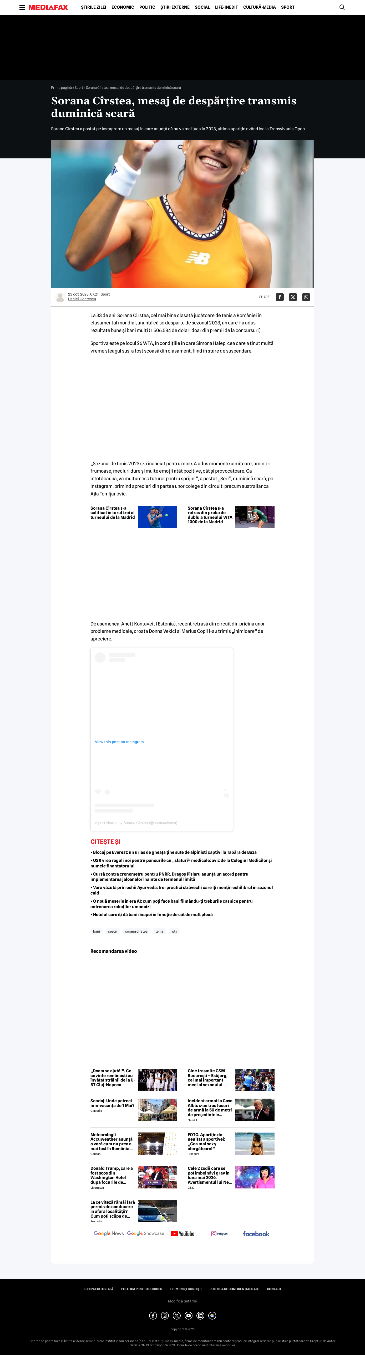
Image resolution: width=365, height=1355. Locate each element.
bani (96, 931)
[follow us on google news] (108, 1234)
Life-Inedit (226, 7)
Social (202, 7)
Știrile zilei (93, 7)
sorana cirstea (136, 931)
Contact (274, 1289)
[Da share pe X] (293, 297)
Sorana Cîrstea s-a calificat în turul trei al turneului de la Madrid (112, 513)
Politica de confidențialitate (234, 1289)
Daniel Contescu (82, 299)
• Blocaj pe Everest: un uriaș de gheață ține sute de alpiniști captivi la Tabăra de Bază (173, 852)
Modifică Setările (182, 1301)
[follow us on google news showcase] (145, 1234)
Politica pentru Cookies (141, 1289)
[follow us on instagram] (219, 1234)
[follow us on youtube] (182, 1234)
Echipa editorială (98, 1289)
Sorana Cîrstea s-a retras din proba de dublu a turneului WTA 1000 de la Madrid (210, 515)
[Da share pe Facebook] (280, 297)
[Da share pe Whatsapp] (306, 297)
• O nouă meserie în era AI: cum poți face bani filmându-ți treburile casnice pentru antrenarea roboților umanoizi (171, 904)
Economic (122, 7)
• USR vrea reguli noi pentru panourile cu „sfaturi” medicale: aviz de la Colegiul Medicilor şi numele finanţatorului (181, 863)
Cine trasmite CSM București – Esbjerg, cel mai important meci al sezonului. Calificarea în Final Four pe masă (207, 1078)
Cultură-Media (259, 7)
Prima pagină (61, 87)
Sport (288, 7)
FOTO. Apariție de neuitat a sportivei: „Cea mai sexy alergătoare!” (206, 1141)
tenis (159, 931)
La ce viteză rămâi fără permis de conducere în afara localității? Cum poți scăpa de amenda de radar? (112, 1209)
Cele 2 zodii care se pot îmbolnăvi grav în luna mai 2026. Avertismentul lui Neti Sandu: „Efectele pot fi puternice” (210, 1175)
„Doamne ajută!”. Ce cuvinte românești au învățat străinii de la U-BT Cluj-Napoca (112, 1078)
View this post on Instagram (119, 742)
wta (174, 931)
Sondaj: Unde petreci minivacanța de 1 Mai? (112, 1103)
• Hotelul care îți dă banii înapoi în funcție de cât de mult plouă (151, 914)
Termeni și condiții (186, 1289)
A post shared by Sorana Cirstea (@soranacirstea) (136, 823)
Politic (147, 7)
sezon (112, 931)
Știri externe (175, 7)
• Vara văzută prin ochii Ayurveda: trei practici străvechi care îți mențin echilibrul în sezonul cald (181, 890)
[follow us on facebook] (256, 1234)
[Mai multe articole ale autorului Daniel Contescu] (60, 297)
